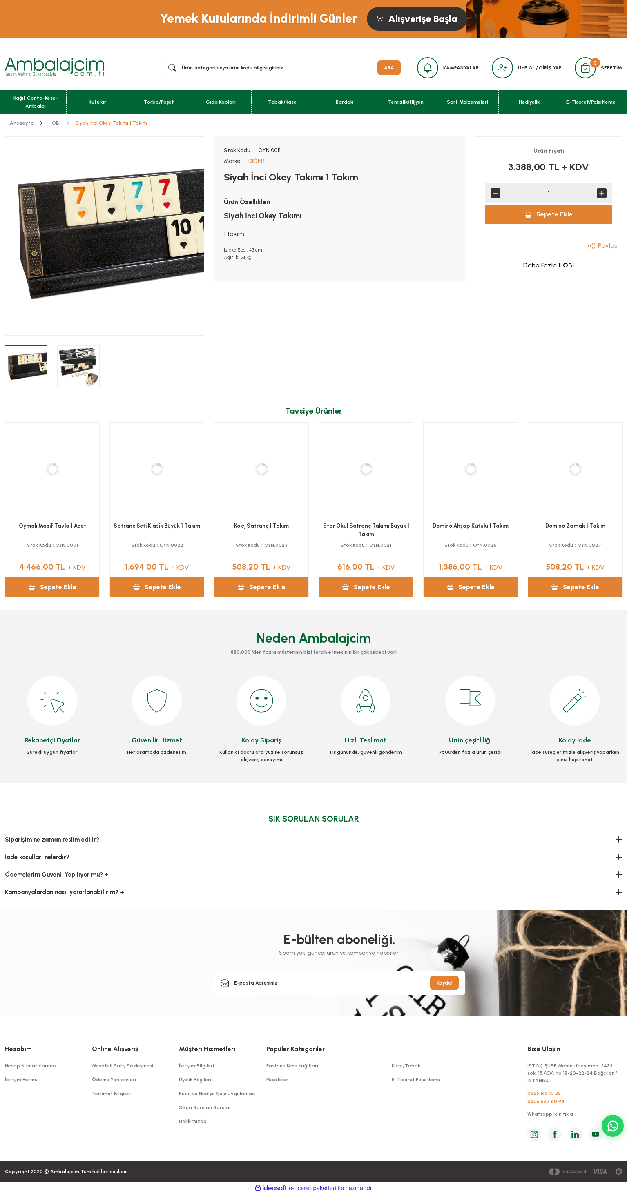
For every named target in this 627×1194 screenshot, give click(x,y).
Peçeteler (277, 1080)
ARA (389, 68)
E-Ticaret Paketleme (416, 1080)
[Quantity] (548, 193)
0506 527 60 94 (546, 1101)
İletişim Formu (21, 1080)
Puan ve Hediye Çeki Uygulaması (217, 1093)
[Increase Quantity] (602, 193)
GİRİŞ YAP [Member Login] (550, 68)
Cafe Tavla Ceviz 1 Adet (575, 526)
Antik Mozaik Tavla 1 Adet (157, 526)
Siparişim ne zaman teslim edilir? (52, 839)
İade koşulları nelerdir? (37, 857)
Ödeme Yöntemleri (114, 1080)
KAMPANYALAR (461, 68)
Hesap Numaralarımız (31, 1066)
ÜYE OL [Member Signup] (526, 68)
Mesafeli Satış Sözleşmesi (122, 1066)
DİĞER (256, 161)
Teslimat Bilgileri (112, 1093)
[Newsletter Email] (340, 983)
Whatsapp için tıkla (550, 1114)
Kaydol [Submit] (445, 983)
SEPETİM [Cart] (611, 68)
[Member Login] (502, 67)
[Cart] (585, 67)
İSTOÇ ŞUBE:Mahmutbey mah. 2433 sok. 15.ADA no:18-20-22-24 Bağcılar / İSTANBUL (572, 1073)
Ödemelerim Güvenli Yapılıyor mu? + (57, 874)
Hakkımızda (193, 1121)
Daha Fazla (548, 265)
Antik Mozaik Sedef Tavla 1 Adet (261, 526)
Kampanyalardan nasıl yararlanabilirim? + (64, 892)
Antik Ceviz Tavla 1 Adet (366, 526)
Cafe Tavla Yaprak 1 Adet (470, 526)
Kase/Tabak (406, 1066)
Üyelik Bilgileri (195, 1080)
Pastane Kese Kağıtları (292, 1066)
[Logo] (54, 67)
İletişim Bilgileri (196, 1066)
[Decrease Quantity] (495, 193)
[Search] (284, 68)
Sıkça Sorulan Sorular (205, 1107)
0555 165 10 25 (544, 1093)
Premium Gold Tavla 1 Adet (52, 526)
